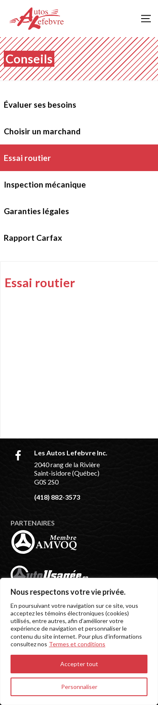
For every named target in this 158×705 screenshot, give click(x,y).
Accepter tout (79, 663)
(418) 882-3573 (57, 497)
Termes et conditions (77, 644)
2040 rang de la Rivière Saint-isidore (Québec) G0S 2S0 (67, 473)
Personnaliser (79, 686)
